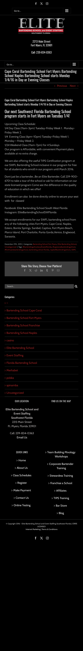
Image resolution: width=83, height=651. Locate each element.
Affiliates (61, 490)
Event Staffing (15, 355)
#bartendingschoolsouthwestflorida (37, 247)
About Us (22, 468)
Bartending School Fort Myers (45, 244)
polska (10, 378)
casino (10, 340)
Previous (62, 86)
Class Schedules (22, 475)
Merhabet (12, 370)
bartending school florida (39, 250)
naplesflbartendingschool (60, 250)
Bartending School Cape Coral (24, 310)
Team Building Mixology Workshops (61, 454)
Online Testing (22, 505)
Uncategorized (10, 247)
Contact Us (22, 498)
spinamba (12, 385)
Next (73, 86)
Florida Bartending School (22, 363)
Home (22, 460)
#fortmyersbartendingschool (16, 250)
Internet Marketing (33, 529)
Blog (61, 513)
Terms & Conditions (49, 529)
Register (22, 483)
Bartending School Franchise (23, 325)
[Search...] (39, 286)
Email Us (22, 437)
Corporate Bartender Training (61, 466)
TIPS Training (61, 498)
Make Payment (22, 490)
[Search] (76, 286)
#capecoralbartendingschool (63, 247)
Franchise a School (61, 483)
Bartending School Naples (22, 333)
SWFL (73, 250)
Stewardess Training (61, 475)
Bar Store (61, 505)
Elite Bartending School (67, 244)
